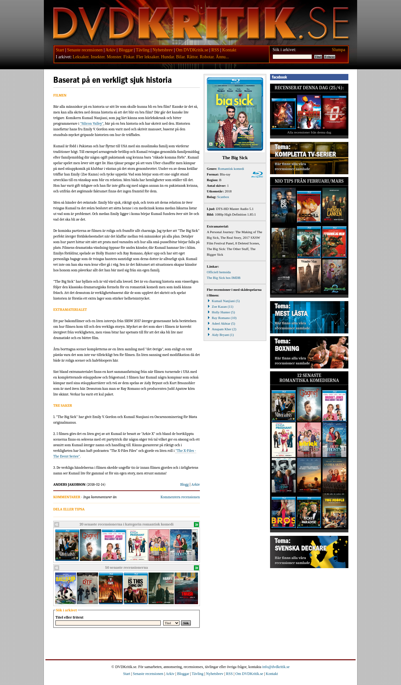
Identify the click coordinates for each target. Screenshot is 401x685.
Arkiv (110, 50)
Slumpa (338, 49)
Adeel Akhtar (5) (221, 323)
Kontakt (229, 50)
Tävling (143, 50)
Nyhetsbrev (163, 50)
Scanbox (223, 197)
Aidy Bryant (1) (220, 335)
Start (60, 50)
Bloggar (126, 50)
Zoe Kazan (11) (220, 306)
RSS (215, 50)
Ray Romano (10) (222, 318)
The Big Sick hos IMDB (224, 278)
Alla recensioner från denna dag (309, 132)
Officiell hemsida (219, 272)
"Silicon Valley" (91, 123)
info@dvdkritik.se (275, 667)
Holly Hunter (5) (221, 312)
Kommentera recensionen (180, 497)
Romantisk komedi (231, 168)
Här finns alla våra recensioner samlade (292, 166)
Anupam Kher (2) (221, 329)
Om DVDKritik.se (192, 50)
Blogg (184, 484)
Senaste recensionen (84, 50)
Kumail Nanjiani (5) (223, 301)
